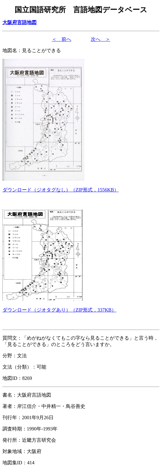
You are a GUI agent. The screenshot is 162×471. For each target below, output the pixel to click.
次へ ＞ (100, 39)
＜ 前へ (61, 39)
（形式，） (60, 189)
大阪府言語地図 (19, 22)
